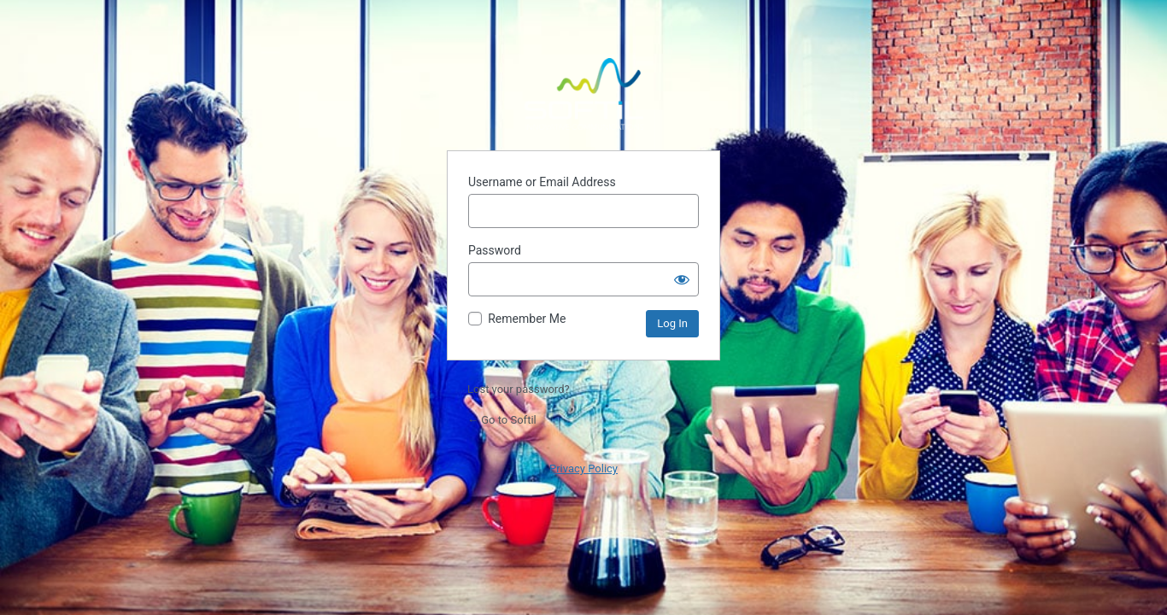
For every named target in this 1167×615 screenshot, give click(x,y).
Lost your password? (518, 389)
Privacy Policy (583, 468)
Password (494, 250)
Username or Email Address (542, 182)
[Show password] (682, 279)
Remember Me (527, 318)
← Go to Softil (502, 419)
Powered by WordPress (583, 94)
